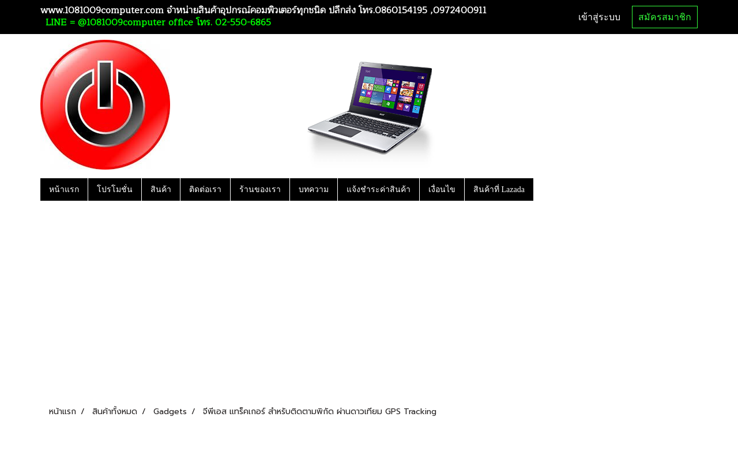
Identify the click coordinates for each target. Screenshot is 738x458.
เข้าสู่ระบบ (599, 17)
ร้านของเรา (260, 189)
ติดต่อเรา (205, 189)
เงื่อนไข (441, 189)
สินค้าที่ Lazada (499, 189)
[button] (543, 189)
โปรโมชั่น (115, 189)
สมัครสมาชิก (664, 17)
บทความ (314, 189)
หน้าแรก (64, 189)
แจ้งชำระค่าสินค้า (379, 189)
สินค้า (160, 189)
